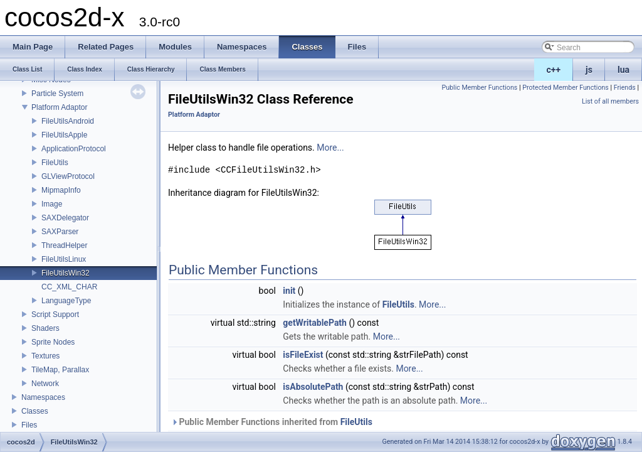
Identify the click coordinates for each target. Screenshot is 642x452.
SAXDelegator (65, 217)
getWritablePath (315, 323)
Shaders (45, 328)
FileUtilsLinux (63, 259)
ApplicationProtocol (73, 148)
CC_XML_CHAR (69, 286)
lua (623, 70)
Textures (45, 356)
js (589, 70)
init (289, 291)
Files (29, 425)
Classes (34, 411)
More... (330, 148)
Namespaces (43, 397)
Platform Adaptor (59, 107)
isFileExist (303, 355)
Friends (625, 87)
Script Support (55, 314)
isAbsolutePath (313, 387)
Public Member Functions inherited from (271, 422)
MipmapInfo (61, 190)
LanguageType (66, 300)
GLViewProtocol (68, 176)
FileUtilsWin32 (65, 273)
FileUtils (54, 162)
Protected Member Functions (565, 87)
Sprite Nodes (53, 342)
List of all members (610, 101)
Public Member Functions (479, 87)
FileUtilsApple (64, 135)
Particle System (57, 93)
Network (45, 383)
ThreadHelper (64, 245)
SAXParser (59, 231)
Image (51, 204)
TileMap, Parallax (60, 369)
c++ (554, 70)
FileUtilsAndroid (67, 121)
